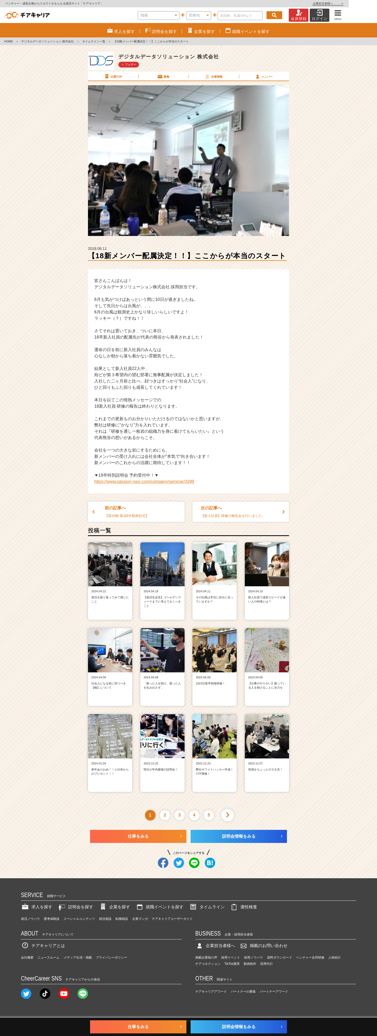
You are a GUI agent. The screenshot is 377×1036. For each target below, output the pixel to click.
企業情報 (213, 76)
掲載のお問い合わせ (263, 946)
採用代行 (266, 964)
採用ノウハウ (253, 957)
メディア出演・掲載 (78, 957)
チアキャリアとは (43, 946)
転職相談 (121, 919)
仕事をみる (138, 836)
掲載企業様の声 (206, 957)
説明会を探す (75, 907)
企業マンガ (140, 919)
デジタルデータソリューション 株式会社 (47, 41)
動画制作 (250, 964)
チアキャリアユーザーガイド (172, 919)
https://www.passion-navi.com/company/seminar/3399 (144, 481)
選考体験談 (51, 919)
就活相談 (105, 919)
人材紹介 (334, 957)
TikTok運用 (232, 964)
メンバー (263, 76)
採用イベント (230, 957)
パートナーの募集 (243, 991)
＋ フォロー (128, 64)
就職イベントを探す (159, 907)
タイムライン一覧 (93, 41)
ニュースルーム (48, 957)
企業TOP (113, 76)
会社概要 (27, 957)
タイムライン (207, 907)
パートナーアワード (274, 991)
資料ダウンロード (279, 957)
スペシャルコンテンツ (79, 919)
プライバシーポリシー (111, 957)
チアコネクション (207, 964)
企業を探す (114, 907)
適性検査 (243, 907)
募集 (163, 76)
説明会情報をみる (239, 836)
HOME (8, 41)
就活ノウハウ (30, 919)
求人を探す (36, 907)
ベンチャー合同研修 (310, 957)
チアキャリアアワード (211, 991)
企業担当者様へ (356, 3)
